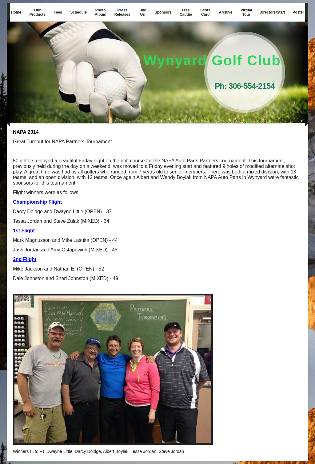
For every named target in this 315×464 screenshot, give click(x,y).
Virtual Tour (246, 12)
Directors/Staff (272, 12)
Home (16, 12)
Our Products (38, 12)
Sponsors (163, 12)
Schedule (78, 12)
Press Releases (122, 12)
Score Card (205, 12)
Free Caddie (186, 12)
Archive (225, 12)
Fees (58, 12)
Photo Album (100, 12)
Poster (298, 12)
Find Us (142, 12)
